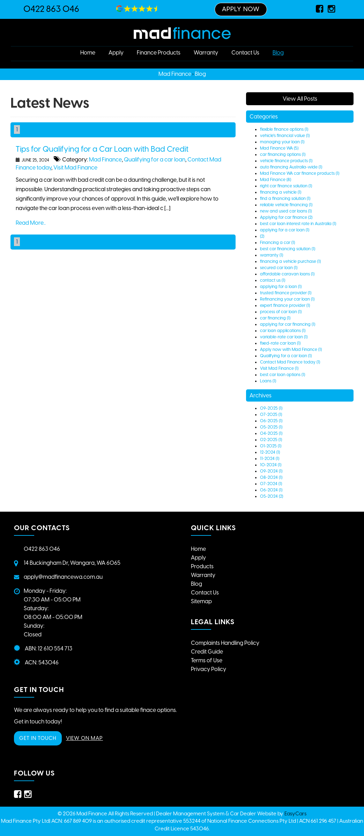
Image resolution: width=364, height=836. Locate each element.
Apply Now (241, 9)
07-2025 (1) (271, 414)
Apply (116, 52)
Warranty (206, 52)
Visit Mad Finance (75, 167)
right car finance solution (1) (286, 185)
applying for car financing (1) (287, 324)
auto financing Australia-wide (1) (291, 167)
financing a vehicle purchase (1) (290, 261)
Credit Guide (207, 651)
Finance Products (158, 52)
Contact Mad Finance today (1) (290, 362)
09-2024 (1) (271, 471)
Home (87, 52)
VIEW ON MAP (84, 738)
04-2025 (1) (271, 433)
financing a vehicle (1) (280, 192)
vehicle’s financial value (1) (285, 135)
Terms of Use (206, 660)
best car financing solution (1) (287, 248)
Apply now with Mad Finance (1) (291, 349)
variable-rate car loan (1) (283, 336)
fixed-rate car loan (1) (280, 343)
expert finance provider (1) (285, 305)
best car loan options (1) (282, 374)
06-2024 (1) (271, 490)
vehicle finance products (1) (286, 160)
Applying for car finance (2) (286, 217)
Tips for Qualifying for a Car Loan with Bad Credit (102, 149)
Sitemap (201, 601)
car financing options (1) (282, 154)
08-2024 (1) (271, 477)
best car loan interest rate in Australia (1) (298, 223)
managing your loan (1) (282, 141)
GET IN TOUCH (38, 738)
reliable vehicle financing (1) (286, 204)
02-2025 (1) (271, 439)
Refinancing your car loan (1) (287, 299)
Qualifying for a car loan (154, 159)
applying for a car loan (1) (284, 230)
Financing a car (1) (277, 242)
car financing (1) (275, 318)
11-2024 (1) (269, 458)
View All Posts (300, 98)
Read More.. (31, 222)
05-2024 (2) (271, 496)
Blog (278, 52)
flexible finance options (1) (284, 129)
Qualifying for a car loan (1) (286, 355)
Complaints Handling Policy (225, 643)
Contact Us (245, 52)
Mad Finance (174, 74)
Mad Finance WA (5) (279, 148)
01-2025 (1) (270, 446)
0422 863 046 (51, 8)
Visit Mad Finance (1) (279, 368)
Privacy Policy (208, 669)
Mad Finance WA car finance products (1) (299, 173)
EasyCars (295, 813)
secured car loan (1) (278, 267)
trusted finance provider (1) (285, 292)
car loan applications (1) (282, 330)
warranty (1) (271, 255)
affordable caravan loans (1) (287, 274)
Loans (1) (268, 381)
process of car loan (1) (281, 311)
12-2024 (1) (270, 452)
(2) (262, 236)
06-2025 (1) (271, 420)
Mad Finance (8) (275, 179)
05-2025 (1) (271, 427)
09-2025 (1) (271, 408)
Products (202, 566)
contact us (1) (272, 280)
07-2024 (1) (271, 483)
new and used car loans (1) (286, 211)
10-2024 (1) (270, 464)
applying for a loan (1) (281, 286)
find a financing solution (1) (285, 198)
